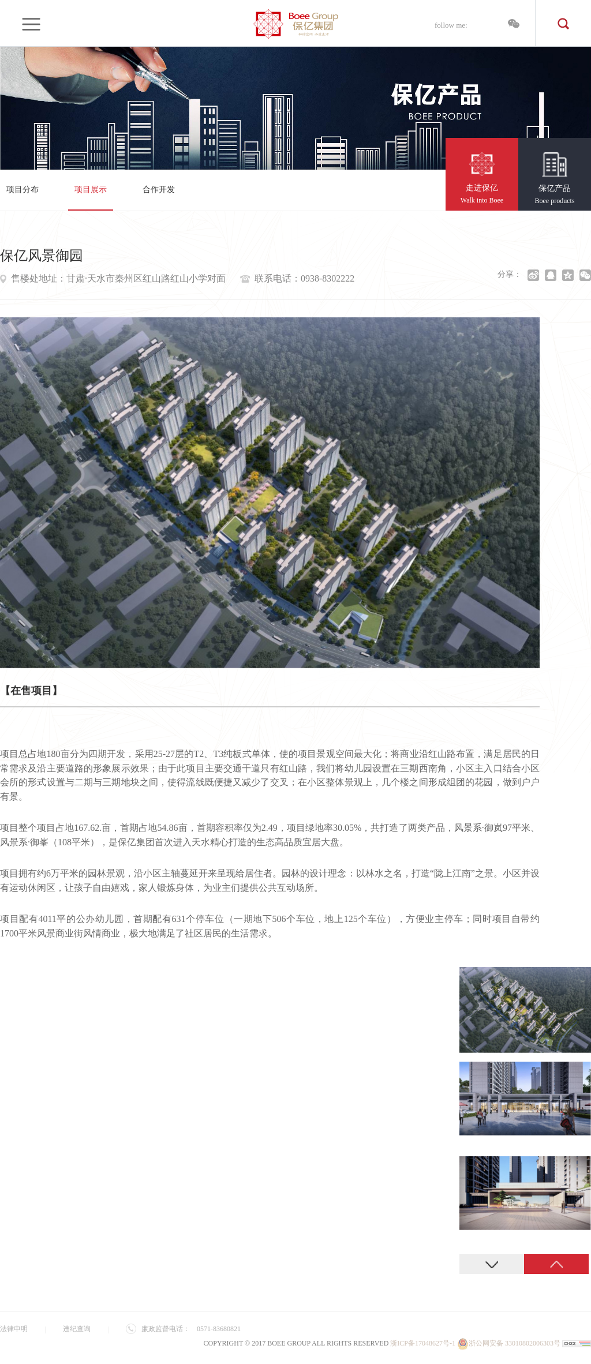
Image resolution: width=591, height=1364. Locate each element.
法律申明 (14, 1329)
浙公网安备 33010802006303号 (508, 1343)
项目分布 (22, 189)
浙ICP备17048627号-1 (422, 1343)
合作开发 (159, 189)
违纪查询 (77, 1329)
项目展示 (90, 189)
